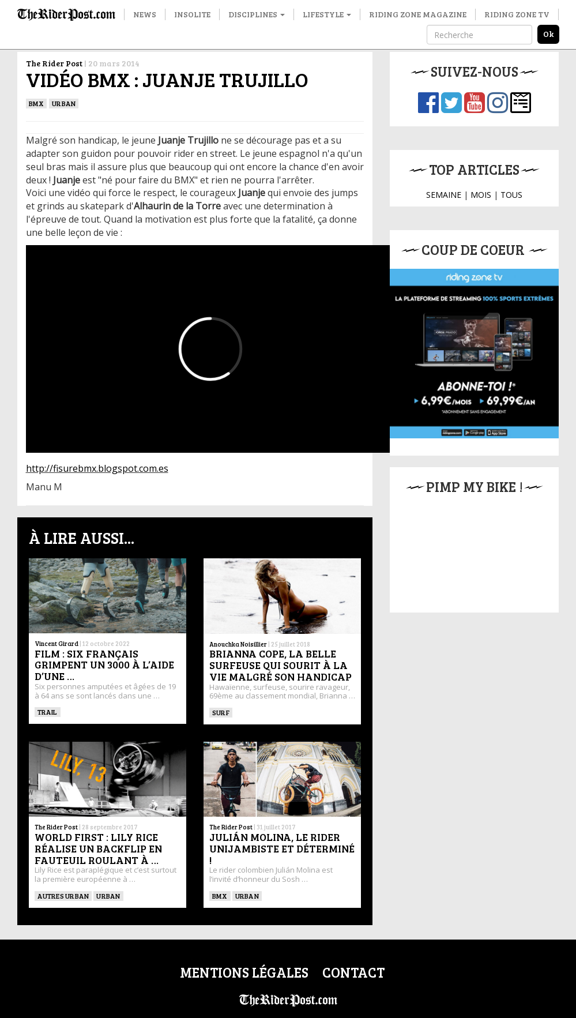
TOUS (511, 194)
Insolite (192, 14)
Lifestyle (327, 14)
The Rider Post (54, 63)
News (144, 14)
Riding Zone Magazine (417, 14)
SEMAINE (443, 194)
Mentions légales (244, 972)
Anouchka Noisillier (238, 644)
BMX (36, 103)
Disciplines (256, 14)
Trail (47, 711)
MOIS (480, 194)
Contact (353, 972)
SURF (220, 712)
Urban (64, 103)
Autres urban (63, 895)
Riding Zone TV (516, 14)
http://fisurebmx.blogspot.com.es (97, 468)
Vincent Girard (56, 643)
